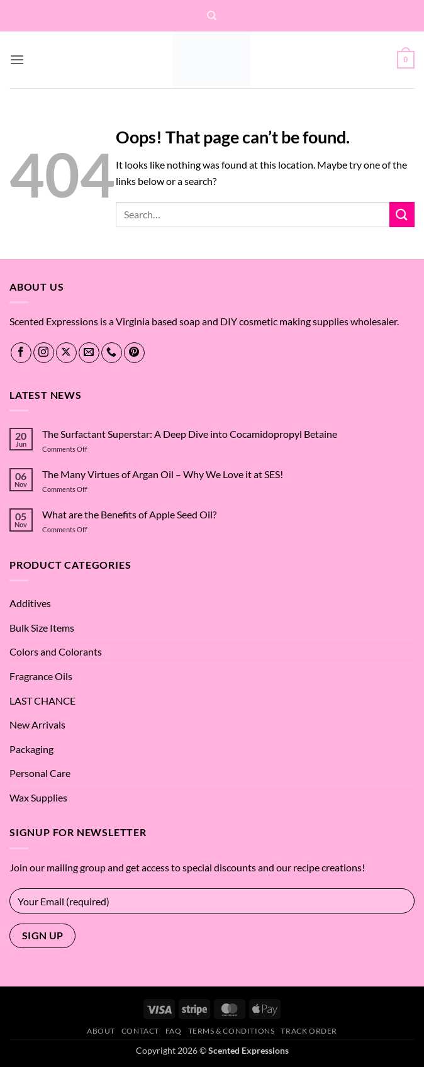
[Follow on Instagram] (43, 352)
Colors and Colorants (55, 651)
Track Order (309, 1031)
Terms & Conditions (231, 1031)
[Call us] (111, 352)
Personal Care (39, 773)
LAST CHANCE (42, 701)
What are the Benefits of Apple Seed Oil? (129, 514)
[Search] (211, 16)
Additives (30, 603)
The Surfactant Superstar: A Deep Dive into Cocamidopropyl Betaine (189, 434)
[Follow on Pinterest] (134, 352)
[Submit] (402, 214)
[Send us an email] (89, 352)
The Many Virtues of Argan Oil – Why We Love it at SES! (162, 474)
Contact (140, 1031)
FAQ (173, 1031)
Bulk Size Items (41, 628)
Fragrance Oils (40, 676)
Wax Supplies (38, 797)
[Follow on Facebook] (21, 352)
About (101, 1031)
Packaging (31, 749)
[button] (17, 59)
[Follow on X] (66, 352)
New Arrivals (37, 724)
